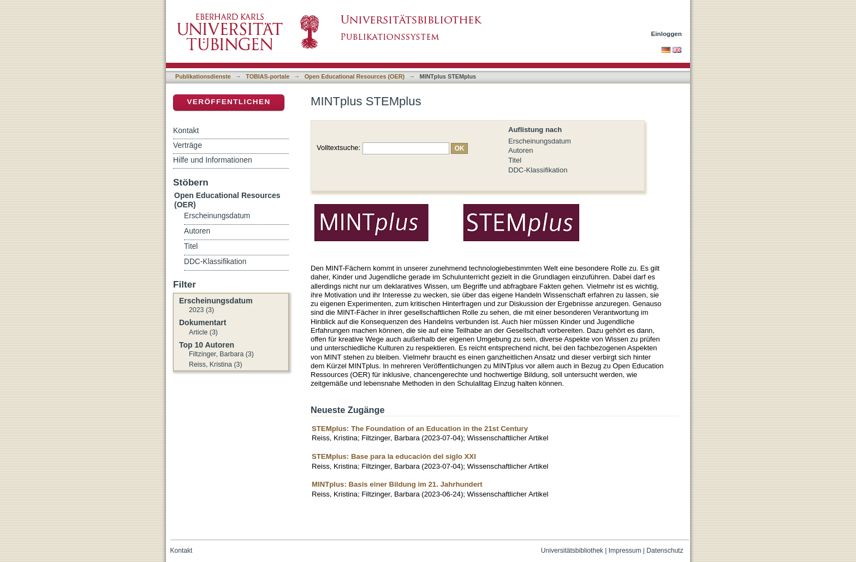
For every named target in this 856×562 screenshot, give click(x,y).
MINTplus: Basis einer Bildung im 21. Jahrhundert (397, 484)
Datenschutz (664, 550)
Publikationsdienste (203, 76)
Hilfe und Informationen (212, 160)
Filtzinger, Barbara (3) (221, 354)
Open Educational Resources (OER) (355, 76)
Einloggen (666, 33)
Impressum (625, 550)
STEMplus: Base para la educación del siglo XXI (394, 456)
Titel (514, 160)
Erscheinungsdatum (539, 141)
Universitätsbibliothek (572, 550)
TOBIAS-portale (267, 76)
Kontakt (186, 130)
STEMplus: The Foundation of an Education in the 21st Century (420, 429)
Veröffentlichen (228, 102)
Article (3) (203, 332)
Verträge (187, 145)
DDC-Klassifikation (537, 170)
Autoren (520, 150)
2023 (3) (201, 310)
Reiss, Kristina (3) (215, 364)
